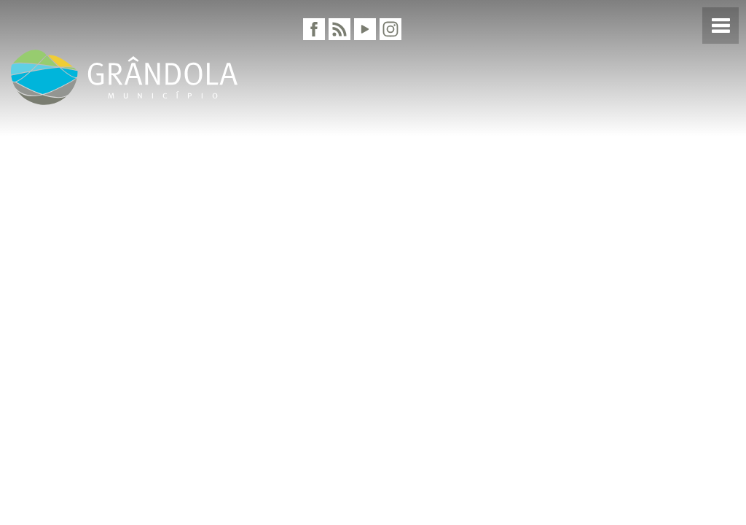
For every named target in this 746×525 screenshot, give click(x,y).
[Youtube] (365, 29)
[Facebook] (314, 29)
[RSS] (339, 29)
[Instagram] (390, 29)
